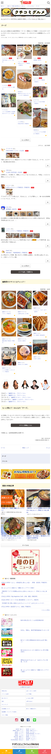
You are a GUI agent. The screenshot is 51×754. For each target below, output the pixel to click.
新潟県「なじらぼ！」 (31, 732)
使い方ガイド (5, 698)
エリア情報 (32, 751)
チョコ (48, 448)
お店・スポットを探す (6, 751)
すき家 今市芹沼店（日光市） (14, 172)
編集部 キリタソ (5, 311)
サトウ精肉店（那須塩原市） (40, 335)
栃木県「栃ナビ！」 (20, 729)
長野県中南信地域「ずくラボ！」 (33, 733)
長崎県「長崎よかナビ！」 (32, 730)
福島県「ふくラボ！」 (20, 732)
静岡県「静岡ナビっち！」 (19, 730)
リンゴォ (4, 109)
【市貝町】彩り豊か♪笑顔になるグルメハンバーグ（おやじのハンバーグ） (23, 603)
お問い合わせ (29, 701)
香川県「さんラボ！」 (31, 735)
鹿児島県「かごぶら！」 (31, 738)
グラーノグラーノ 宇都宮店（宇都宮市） (18, 231)
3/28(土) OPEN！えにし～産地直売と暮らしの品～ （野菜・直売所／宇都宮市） (24, 582)
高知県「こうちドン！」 (31, 739)
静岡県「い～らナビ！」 (31, 736)
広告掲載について (6, 708)
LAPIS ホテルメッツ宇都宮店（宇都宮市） (18, 187)
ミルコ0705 (20, 121)
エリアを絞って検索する (25, 272)
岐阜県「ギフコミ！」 (20, 733)
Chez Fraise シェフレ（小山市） (15, 150)
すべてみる (25, 545)
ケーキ (3, 448)
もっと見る (46, 610)
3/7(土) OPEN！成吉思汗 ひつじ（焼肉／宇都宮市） (16, 606)
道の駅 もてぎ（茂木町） (23, 364)
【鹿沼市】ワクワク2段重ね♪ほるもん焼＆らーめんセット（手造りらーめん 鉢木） (38, 510)
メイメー (20, 61)
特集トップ (25, 448)
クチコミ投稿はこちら (25, 425)
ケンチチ (4, 85)
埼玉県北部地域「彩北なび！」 (18, 739)
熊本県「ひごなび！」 (31, 729)
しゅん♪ (35, 78)
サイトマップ (5, 704)
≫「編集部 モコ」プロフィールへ (16, 401)
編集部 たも (36, 308)
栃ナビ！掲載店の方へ (31, 708)
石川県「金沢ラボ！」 (20, 738)
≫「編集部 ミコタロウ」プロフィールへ (22, 399)
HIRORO (35, 130)
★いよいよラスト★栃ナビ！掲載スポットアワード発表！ (18, 588)
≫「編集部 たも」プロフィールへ (16, 395)
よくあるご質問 (29, 698)
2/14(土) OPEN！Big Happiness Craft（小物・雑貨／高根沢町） (19, 596)
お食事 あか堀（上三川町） (23, 313)
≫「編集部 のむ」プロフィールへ (16, 393)
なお (34, 58)
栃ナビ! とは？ (25, 687)
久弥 (7, 170)
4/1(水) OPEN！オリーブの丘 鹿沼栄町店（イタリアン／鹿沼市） (20, 600)
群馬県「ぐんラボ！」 (20, 735)
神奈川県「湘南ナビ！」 (19, 736)
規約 (3, 701)
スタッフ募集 (5, 715)
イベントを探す (19, 751)
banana (19, 91)
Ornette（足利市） (37, 358)
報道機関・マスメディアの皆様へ (9, 711)
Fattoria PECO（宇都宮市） (23, 123)
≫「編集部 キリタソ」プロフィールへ (20, 397)
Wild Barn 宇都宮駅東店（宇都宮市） (17, 252)
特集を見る (44, 751)
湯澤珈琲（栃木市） (38, 60)
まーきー (35, 99)
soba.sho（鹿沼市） (22, 340)
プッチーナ (4, 58)
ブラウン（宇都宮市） (6, 313)
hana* (7, 250)
